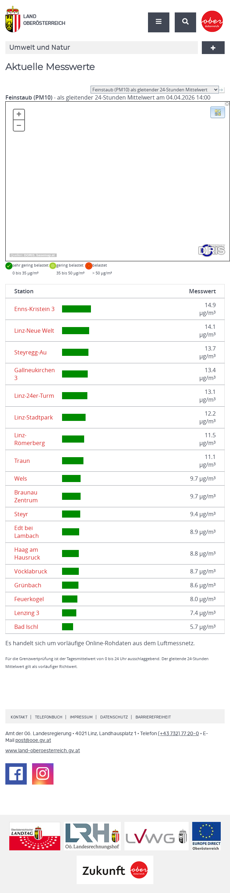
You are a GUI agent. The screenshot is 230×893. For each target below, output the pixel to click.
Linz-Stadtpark (33, 417)
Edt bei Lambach (26, 532)
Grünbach (27, 585)
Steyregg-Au (30, 352)
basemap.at (45, 255)
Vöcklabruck (30, 571)
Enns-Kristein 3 (34, 309)
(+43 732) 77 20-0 (178, 733)
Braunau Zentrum (26, 496)
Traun (22, 461)
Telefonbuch (48, 717)
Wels (20, 478)
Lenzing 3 (26, 613)
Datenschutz (114, 717)
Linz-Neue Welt (34, 331)
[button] (217, 111)
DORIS (29, 255)
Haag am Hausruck (27, 553)
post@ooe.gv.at (33, 740)
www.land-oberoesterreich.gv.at (42, 750)
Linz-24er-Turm (34, 396)
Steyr (21, 514)
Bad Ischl (26, 627)
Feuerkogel (29, 599)
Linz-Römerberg (29, 439)
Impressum (81, 717)
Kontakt (19, 717)
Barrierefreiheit (153, 717)
